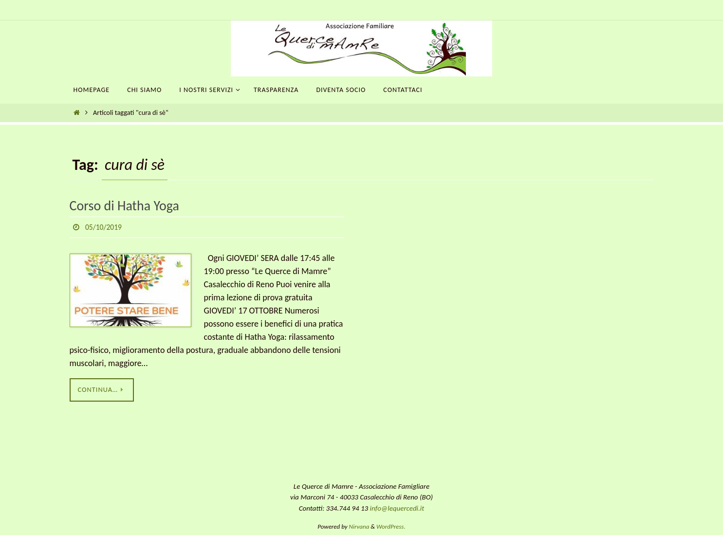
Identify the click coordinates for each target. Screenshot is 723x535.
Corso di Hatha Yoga (124, 205)
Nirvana (359, 527)
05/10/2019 (104, 227)
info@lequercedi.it (397, 508)
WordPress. (391, 527)
